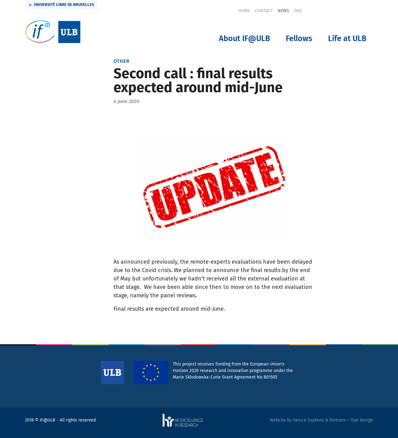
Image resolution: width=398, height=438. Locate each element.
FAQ (298, 10)
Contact (264, 10)
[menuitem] (244, 10)
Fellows (299, 38)
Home (244, 10)
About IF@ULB (244, 38)
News (283, 10)
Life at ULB (347, 38)
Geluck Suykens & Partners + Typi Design (333, 420)
